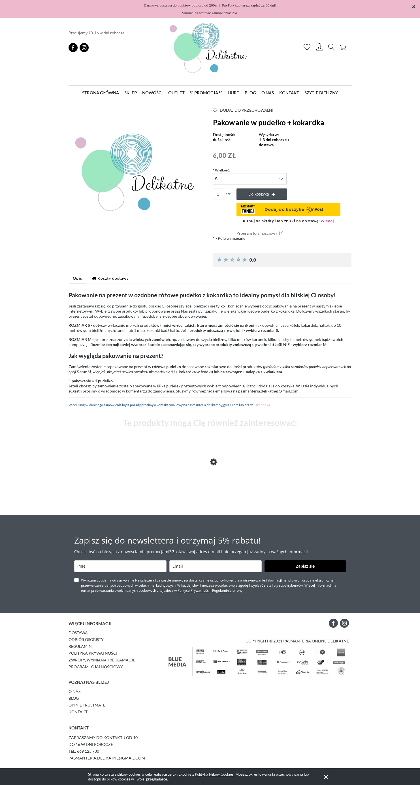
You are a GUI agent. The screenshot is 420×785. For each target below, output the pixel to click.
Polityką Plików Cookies (214, 774)
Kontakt (78, 711)
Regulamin (80, 646)
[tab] (78, 278)
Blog (74, 698)
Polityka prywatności (93, 653)
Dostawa (78, 632)
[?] (281, 233)
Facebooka (261, 405)
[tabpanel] (210, 349)
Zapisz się (305, 566)
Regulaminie (222, 590)
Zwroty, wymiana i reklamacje (102, 659)
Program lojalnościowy (96, 666)
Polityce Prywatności (194, 590)
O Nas (74, 691)
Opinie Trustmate (87, 705)
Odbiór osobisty (86, 639)
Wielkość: (221, 170)
